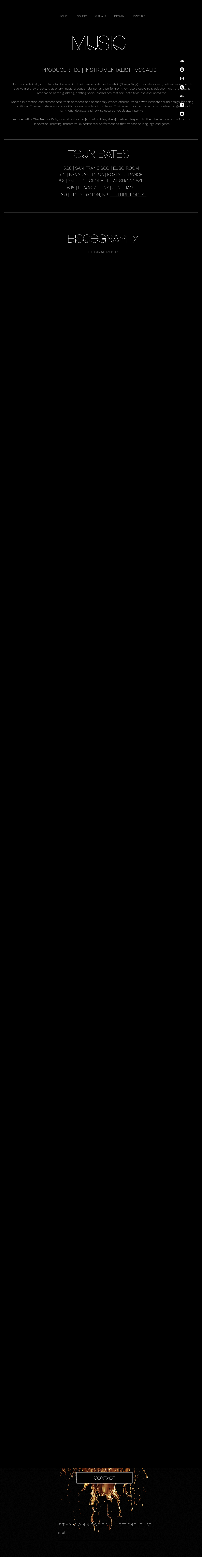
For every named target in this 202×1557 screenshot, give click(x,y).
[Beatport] (182, 87)
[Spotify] (182, 69)
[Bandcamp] (182, 96)
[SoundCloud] (182, 61)
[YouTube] (182, 114)
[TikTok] (182, 105)
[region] (101, 1483)
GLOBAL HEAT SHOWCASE (116, 180)
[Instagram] (182, 78)
